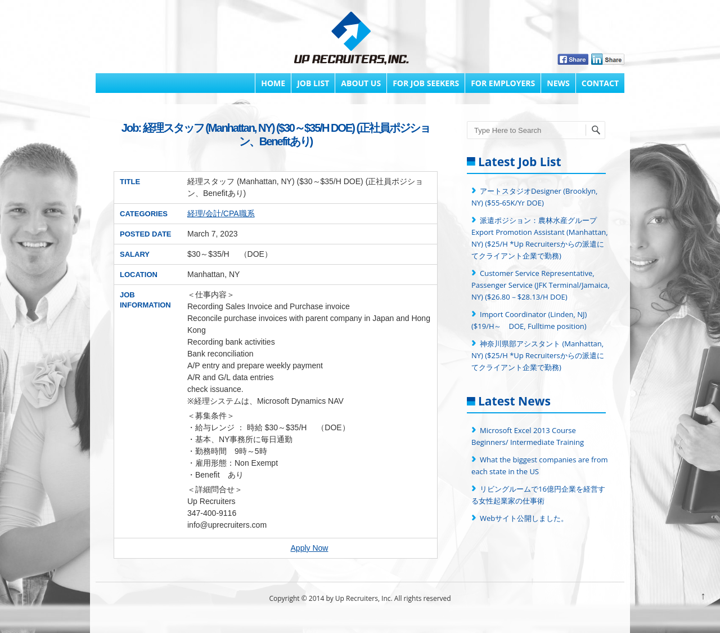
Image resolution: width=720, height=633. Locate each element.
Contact (600, 83)
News (558, 83)
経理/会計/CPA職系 (221, 213)
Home (273, 83)
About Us (361, 83)
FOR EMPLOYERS (503, 83)
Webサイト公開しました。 (524, 518)
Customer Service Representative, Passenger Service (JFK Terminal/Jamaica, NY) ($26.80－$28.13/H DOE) (540, 285)
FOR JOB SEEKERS (426, 83)
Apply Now (309, 547)
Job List (313, 83)
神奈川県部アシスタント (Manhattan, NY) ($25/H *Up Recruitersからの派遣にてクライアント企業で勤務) (537, 355)
